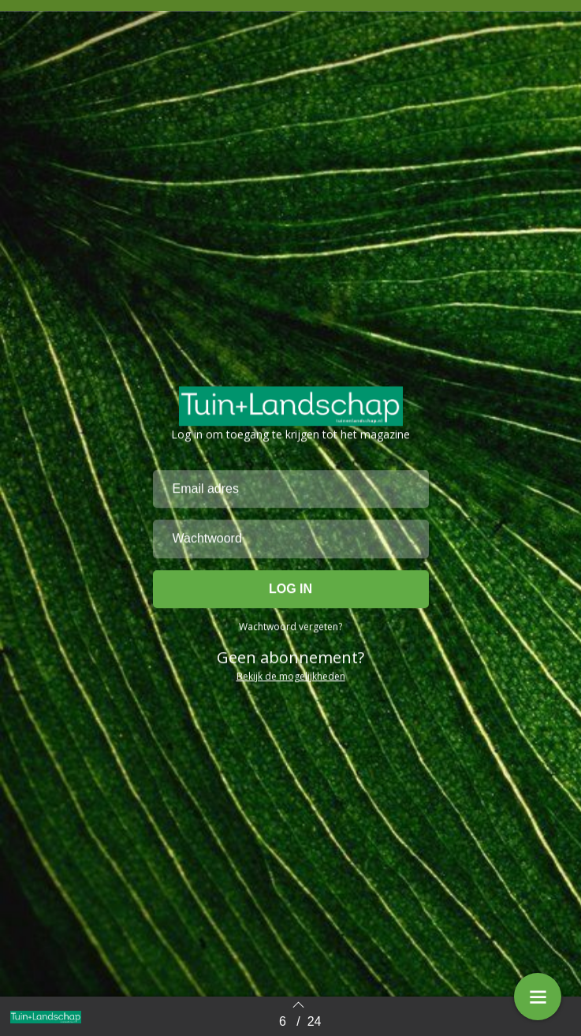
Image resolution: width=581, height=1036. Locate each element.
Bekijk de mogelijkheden (290, 740)
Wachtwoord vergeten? (290, 690)
